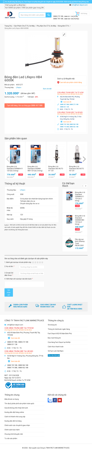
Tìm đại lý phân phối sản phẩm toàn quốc (19, 403)
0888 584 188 (68, 19)
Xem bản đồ (67, 102)
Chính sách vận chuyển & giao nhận (17, 425)
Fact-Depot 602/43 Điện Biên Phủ (60, 333)
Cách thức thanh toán (55, 347)
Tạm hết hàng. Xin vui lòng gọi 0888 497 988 (24, 105)
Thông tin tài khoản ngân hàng (59, 329)
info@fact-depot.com (80, 5)
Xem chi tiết (47, 89)
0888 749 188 (58, 19)
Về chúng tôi (52, 325)
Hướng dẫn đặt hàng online (14, 412)
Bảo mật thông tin (54, 338)
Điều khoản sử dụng (12, 399)
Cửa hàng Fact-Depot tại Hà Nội (59, 342)
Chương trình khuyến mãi (14, 434)
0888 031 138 (68, 16)
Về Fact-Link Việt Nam (55, 351)
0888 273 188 (58, 16)
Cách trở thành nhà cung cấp (15, 417)
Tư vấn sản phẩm (11, 438)
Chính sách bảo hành (12, 430)
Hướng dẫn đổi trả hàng (13, 421)
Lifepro (22, 190)
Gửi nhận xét (9, 292)
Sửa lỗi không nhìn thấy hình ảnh (16, 408)
